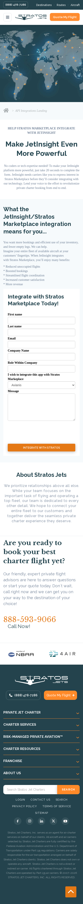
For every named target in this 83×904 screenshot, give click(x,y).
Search (62, 799)
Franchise (12, 761)
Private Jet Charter (22, 712)
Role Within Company (22, 362)
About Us (12, 773)
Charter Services (19, 725)
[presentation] (33, 428)
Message (13, 391)
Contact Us (40, 799)
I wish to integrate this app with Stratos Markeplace (34, 377)
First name (15, 314)
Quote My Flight (65, 17)
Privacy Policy (24, 806)
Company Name (18, 350)
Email (12, 338)
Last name (15, 326)
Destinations (44, 5)
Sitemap (41, 813)
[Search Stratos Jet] (30, 789)
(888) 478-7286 (15, 5)
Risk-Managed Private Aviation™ (33, 737)
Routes (61, 5)
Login (20, 799)
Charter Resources (21, 749)
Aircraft (75, 5)
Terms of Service (56, 806)
